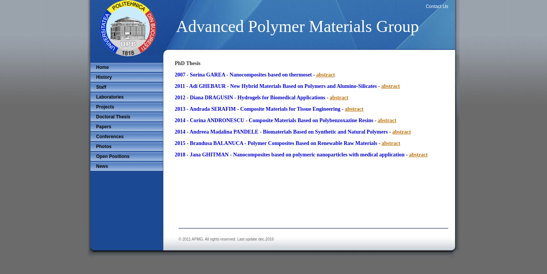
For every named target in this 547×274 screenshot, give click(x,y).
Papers (103, 126)
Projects (105, 107)
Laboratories (110, 97)
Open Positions (113, 156)
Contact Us (437, 6)
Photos (104, 146)
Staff (101, 87)
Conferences (110, 136)
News (102, 166)
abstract (325, 75)
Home (102, 67)
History (104, 77)
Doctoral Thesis (113, 116)
